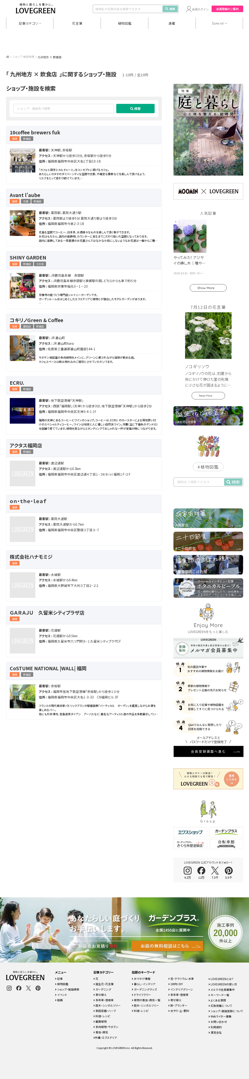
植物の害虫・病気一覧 (146, 1000)
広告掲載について (220, 1006)
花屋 (25, 201)
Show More (205, 288)
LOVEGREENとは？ (221, 979)
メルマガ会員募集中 (222, 989)
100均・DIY (175, 984)
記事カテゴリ (28, 23)
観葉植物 (100, 1021)
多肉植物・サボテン (106, 1027)
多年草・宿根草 (103, 1000)
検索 (170, 9)
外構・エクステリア (105, 1037)
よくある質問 (217, 1000)
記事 (59, 978)
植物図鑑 (125, 23)
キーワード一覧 (219, 995)
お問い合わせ (218, 1022)
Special (218, 23)
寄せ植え (99, 995)
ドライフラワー (141, 995)
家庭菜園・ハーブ (104, 1011)
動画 (59, 1000)
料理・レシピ (101, 1016)
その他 (40, 264)
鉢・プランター (177, 1005)
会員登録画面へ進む (208, 751)
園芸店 (27, 326)
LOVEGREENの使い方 (223, 984)
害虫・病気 (100, 1032)
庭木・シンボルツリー (107, 1005)
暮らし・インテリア (143, 984)
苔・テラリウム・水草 (181, 978)
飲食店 (27, 138)
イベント (61, 995)
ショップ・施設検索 (23, 56)
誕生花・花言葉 (103, 984)
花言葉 (77, 23)
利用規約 (215, 1027)
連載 (172, 23)
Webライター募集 (220, 1016)
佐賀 (14, 326)
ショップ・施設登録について (226, 1011)
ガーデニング (102, 989)
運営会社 (215, 1032)
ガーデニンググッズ (144, 989)
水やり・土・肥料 (178, 1011)
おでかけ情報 (141, 978)
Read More (205, 395)
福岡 (14, 138)
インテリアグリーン (180, 989)
